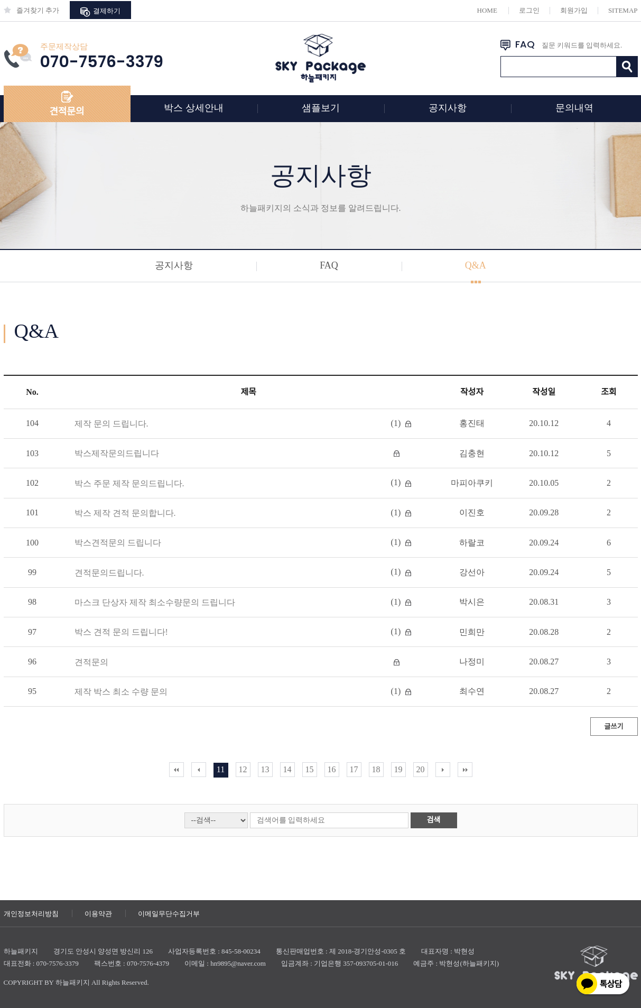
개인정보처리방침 (31, 914)
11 (221, 769)
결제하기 (100, 12)
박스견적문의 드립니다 (118, 542)
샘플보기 (321, 108)
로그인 (529, 10)
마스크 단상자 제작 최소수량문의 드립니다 (155, 602)
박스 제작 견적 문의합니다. (125, 512)
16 (332, 769)
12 (243, 769)
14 (287, 769)
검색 (434, 820)
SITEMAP (623, 10)
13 (265, 769)
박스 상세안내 (194, 108)
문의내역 (574, 108)
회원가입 (574, 10)
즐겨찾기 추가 (31, 10)
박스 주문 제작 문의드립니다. (129, 483)
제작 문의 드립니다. (111, 423)
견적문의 (66, 111)
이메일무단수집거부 (169, 914)
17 (354, 769)
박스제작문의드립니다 (117, 453)
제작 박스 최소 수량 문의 (121, 691)
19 (398, 769)
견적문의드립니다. (109, 572)
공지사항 (448, 108)
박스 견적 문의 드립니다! (121, 631)
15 (309, 769)
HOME (487, 10)
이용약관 (98, 914)
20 (420, 769)
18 (376, 769)
